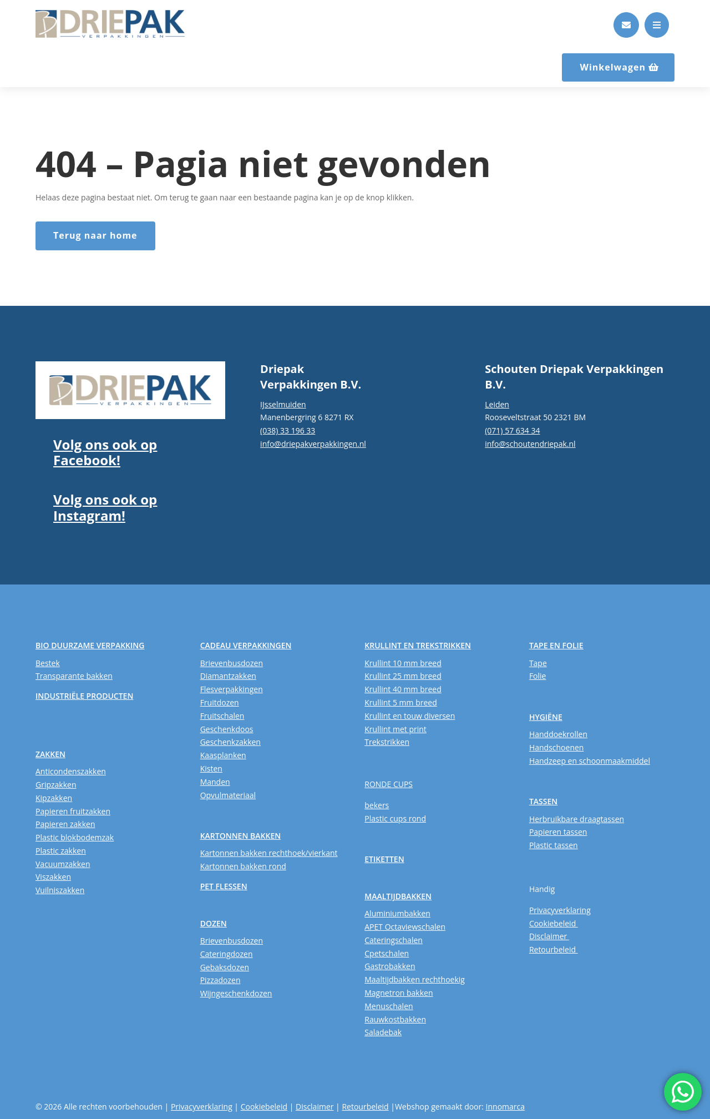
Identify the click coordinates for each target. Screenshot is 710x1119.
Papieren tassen (558, 831)
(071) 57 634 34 (512, 430)
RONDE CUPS (388, 784)
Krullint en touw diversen (409, 715)
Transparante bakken (74, 676)
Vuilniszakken (60, 890)
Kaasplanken (223, 755)
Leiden (497, 404)
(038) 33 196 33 (287, 430)
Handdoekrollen (558, 734)
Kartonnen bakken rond (243, 866)
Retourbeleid (553, 949)
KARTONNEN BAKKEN (240, 835)
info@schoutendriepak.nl (530, 443)
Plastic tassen (553, 845)
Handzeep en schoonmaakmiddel (589, 760)
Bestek (48, 663)
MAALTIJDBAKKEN (398, 896)
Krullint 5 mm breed (400, 702)
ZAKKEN (50, 754)
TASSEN (543, 801)
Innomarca (505, 1106)
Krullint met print (395, 729)
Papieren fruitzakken (73, 811)
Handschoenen (556, 747)
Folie (537, 676)
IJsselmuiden (283, 404)
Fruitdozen (219, 702)
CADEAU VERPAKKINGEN (246, 645)
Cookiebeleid (553, 923)
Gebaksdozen (224, 967)
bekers (376, 805)
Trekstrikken (386, 742)
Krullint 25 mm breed (402, 676)
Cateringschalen (393, 940)
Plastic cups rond (395, 818)
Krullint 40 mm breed (402, 689)
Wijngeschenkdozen (236, 993)
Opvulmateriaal (228, 795)
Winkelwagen (613, 67)
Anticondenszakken (71, 771)
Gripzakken (56, 784)
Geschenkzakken (230, 742)
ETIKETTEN (384, 859)
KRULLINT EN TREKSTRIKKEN (417, 645)
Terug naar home (95, 235)
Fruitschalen (222, 715)
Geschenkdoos (226, 729)
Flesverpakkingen (231, 689)
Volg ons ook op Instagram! (105, 507)
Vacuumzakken (63, 864)
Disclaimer (549, 936)
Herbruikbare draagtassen (576, 819)
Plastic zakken (61, 850)
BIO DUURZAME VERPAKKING (90, 645)
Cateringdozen (226, 954)
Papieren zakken (65, 824)
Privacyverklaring (560, 910)
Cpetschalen (386, 953)
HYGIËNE (545, 717)
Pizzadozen (220, 980)
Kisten (211, 768)
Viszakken (53, 876)
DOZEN (213, 923)
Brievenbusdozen (231, 663)
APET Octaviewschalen (404, 926)
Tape (538, 663)
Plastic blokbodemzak (75, 837)
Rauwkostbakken (395, 1019)
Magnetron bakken (398, 992)
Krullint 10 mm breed (402, 663)
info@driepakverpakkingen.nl (313, 443)
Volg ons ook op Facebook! (105, 452)
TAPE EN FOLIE (556, 645)
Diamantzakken (228, 676)
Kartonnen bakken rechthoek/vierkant (269, 853)
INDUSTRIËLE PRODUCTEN (84, 695)
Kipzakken (54, 798)
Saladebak (383, 1032)
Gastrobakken (389, 966)
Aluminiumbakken (397, 913)
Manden (215, 782)
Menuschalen (388, 1006)
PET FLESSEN (223, 886)
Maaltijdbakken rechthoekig (414, 979)
